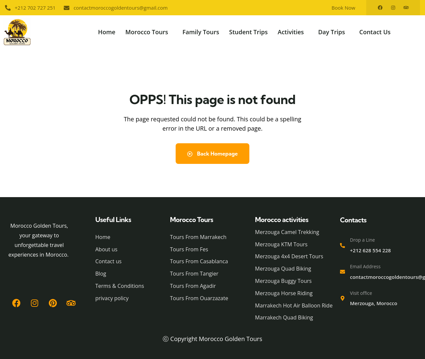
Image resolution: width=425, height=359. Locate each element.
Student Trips (248, 32)
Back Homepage (212, 153)
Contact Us (374, 32)
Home (106, 32)
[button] (148, 32)
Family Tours (200, 32)
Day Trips (331, 32)
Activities (291, 32)
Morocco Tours (146, 32)
